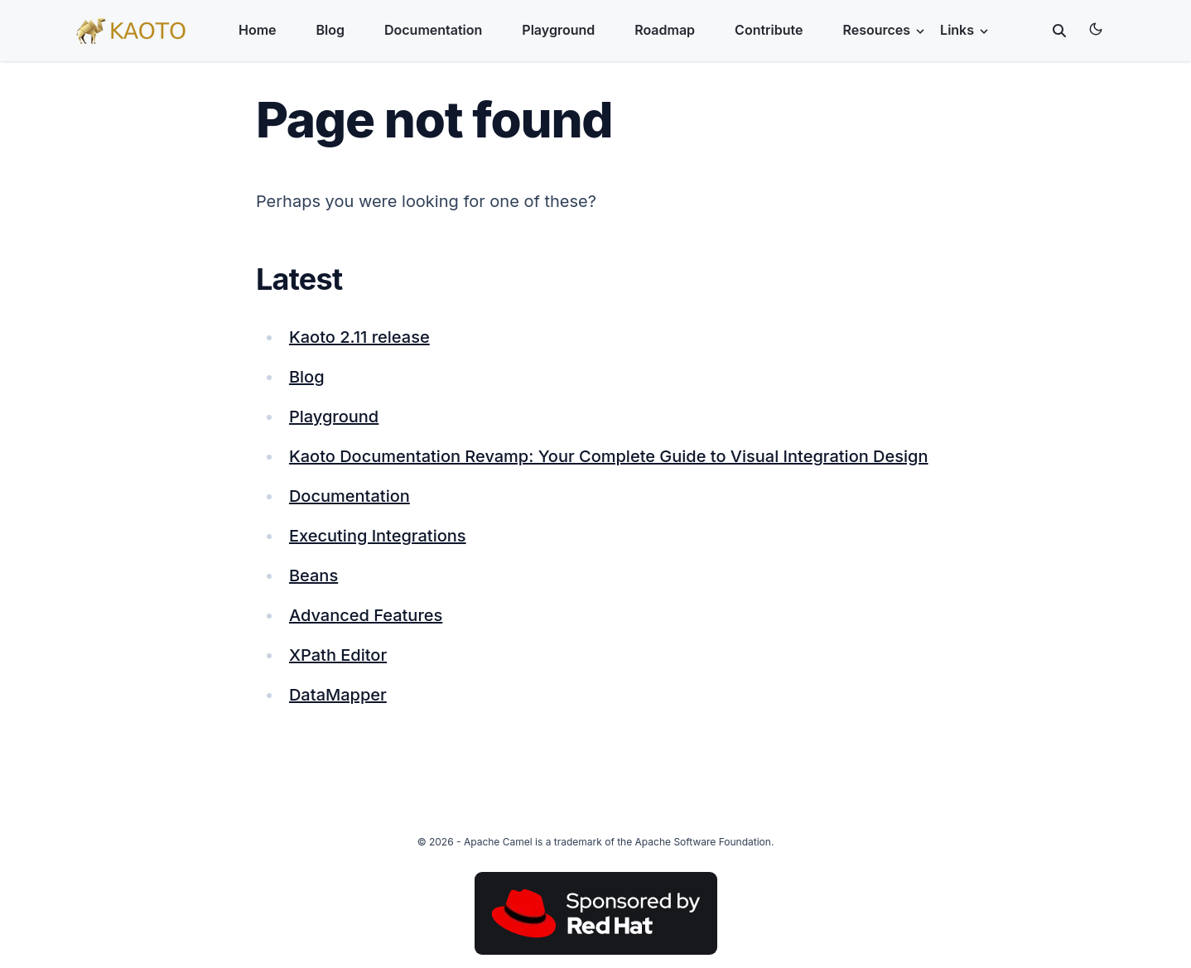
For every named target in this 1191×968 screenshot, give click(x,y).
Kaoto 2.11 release (359, 337)
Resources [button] (884, 30)
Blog (330, 30)
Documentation (433, 30)
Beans (313, 575)
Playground (558, 30)
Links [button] (965, 30)
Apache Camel (498, 842)
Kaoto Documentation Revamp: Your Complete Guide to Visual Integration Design (608, 456)
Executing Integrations (377, 536)
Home (258, 30)
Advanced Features (365, 615)
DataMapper (338, 695)
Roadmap (664, 30)
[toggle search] (1059, 30)
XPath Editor (338, 655)
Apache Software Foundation (703, 842)
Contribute (769, 30)
